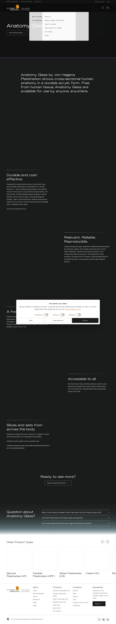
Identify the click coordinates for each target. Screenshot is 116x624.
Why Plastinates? (38, 594)
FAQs (34, 602)
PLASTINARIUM (26, 1)
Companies (76, 605)
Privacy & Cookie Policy (73, 309)
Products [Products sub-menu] (38, 7)
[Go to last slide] (102, 542)
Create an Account (99, 1)
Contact (75, 591)
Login (108, 1)
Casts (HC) (56, 605)
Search (103, 7)
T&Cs (74, 599)
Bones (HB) (56, 608)
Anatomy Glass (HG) (59, 602)
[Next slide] (107, 542)
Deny (30, 320)
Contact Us (98, 8)
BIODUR (38, 1)
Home (35, 591)
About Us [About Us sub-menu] (64, 7)
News (35, 605)
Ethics (35, 596)
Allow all (85, 320)
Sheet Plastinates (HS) (60, 599)
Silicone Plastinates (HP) (61, 591)
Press (74, 594)
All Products (57, 611)
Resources (36, 599)
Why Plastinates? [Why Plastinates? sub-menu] (51, 7)
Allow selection (58, 320)
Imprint (75, 596)
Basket (108, 6)
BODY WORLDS (12, 1)
